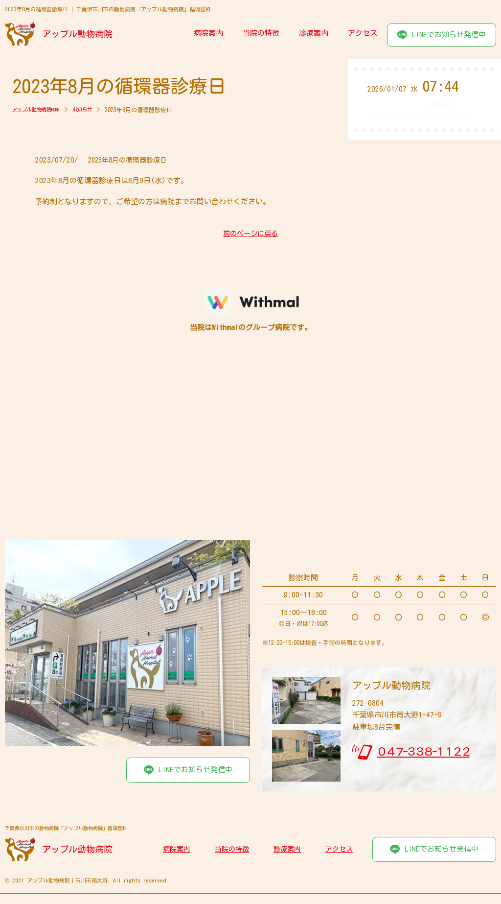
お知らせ (95, 110)
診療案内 (313, 33)
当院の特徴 (261, 33)
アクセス (362, 33)
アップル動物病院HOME (41, 110)
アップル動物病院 (78, 34)
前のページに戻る (250, 234)
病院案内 (208, 33)
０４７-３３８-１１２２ (423, 751)
